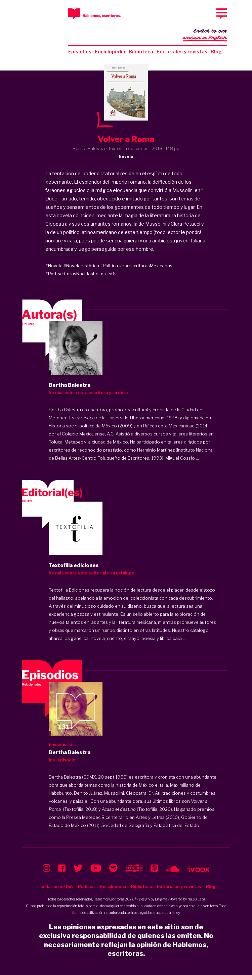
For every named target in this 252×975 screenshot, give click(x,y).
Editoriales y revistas (182, 51)
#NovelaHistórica (81, 265)
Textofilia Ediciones (69, 590)
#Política (109, 265)
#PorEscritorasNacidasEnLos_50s (81, 273)
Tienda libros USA (54, 886)
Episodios (79, 51)
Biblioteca (141, 51)
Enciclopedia (110, 51)
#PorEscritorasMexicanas (145, 265)
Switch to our (205, 35)
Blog (216, 51)
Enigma (161, 899)
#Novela (53, 265)
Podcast (86, 886)
